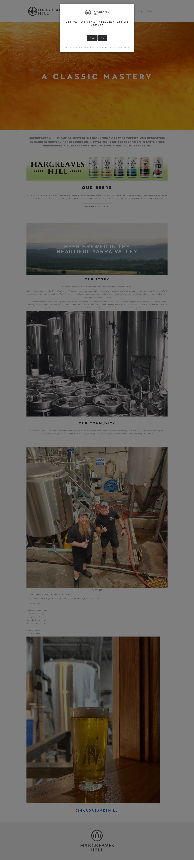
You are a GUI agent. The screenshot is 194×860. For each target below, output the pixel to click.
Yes (92, 37)
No (102, 37)
